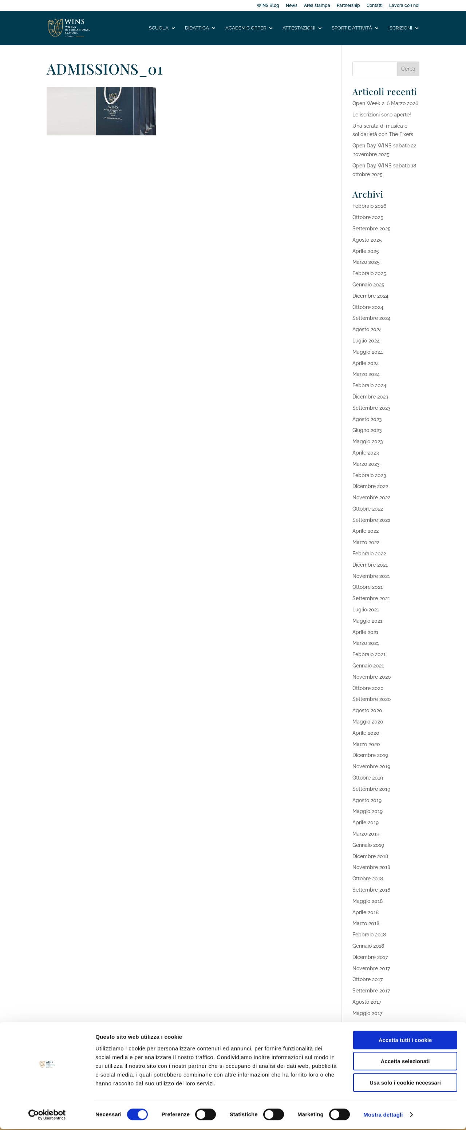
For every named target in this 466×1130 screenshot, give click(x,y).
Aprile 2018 (365, 912)
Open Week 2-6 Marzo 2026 (385, 103)
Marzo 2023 (366, 464)
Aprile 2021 (365, 632)
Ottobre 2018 (367, 878)
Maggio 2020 (367, 722)
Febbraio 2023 (369, 475)
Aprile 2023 (365, 453)
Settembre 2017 (371, 991)
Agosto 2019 (367, 800)
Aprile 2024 (365, 363)
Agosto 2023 (367, 419)
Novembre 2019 (371, 766)
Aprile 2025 (365, 251)
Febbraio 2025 (369, 273)
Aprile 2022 (365, 531)
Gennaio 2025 (368, 285)
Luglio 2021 (365, 609)
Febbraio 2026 (369, 206)
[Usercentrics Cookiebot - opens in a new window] (47, 1115)
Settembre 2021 (371, 598)
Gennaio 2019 (368, 845)
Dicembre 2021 (370, 565)
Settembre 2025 (371, 228)
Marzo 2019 (365, 834)
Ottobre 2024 (367, 307)
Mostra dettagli (383, 1116)
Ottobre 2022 (367, 509)
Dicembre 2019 (370, 755)
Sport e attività (352, 28)
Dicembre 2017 (370, 957)
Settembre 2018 (371, 890)
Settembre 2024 (371, 318)
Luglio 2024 (366, 341)
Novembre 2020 (371, 677)
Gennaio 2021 (368, 666)
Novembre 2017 (371, 968)
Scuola (159, 28)
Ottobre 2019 (367, 778)
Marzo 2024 (366, 374)
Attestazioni (299, 28)
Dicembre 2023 (370, 397)
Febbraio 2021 (369, 654)
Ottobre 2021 (367, 587)
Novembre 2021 (371, 576)
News (291, 5)
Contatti (375, 5)
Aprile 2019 (365, 822)
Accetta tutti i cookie (405, 1041)
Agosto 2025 (367, 240)
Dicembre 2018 (370, 856)
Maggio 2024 (367, 352)
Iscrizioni (400, 28)
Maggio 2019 (367, 811)
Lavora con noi (404, 5)
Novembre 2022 (371, 497)
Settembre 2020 (371, 699)
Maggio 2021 (367, 621)
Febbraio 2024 (369, 385)
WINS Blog (268, 5)
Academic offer (245, 28)
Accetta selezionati (405, 1062)
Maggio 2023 (367, 441)
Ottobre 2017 (367, 979)
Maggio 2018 (367, 901)
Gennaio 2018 (368, 946)
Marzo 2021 (365, 643)
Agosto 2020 (367, 710)
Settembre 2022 (371, 520)
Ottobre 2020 (368, 688)
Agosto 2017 (366, 1002)
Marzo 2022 (365, 542)
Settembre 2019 (371, 789)
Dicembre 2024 (370, 296)
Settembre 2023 (371, 408)
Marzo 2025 (366, 262)
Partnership (348, 5)
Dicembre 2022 (370, 486)
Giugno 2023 (367, 430)
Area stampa (317, 5)
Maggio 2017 (367, 1013)
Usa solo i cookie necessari (405, 1084)
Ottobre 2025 (367, 217)
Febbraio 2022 (369, 553)
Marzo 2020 (366, 744)
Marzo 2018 (365, 923)
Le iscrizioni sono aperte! (381, 115)
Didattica (197, 28)
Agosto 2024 (367, 329)
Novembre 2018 (371, 867)
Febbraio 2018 (369, 934)
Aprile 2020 (365, 733)
